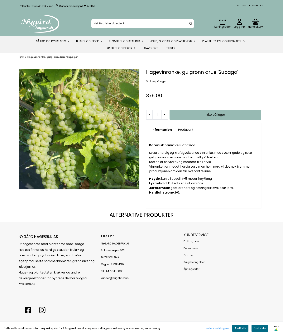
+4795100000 (114, 271)
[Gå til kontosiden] (222, 23)
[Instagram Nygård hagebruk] (42, 310)
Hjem (22, 57)
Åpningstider (191, 269)
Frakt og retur (192, 241)
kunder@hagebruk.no (115, 278)
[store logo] (40, 24)
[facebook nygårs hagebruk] (28, 310)
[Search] (191, 23)
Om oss (241, 5)
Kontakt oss (256, 5)
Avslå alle (240, 328)
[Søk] (142, 23)
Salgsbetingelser (194, 262)
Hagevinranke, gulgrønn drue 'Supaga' (52, 57)
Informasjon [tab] (161, 129)
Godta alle (260, 328)
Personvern (191, 248)
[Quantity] (156, 114)
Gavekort (151, 48)
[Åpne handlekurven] (255, 23)
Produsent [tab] (186, 129)
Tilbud (170, 48)
